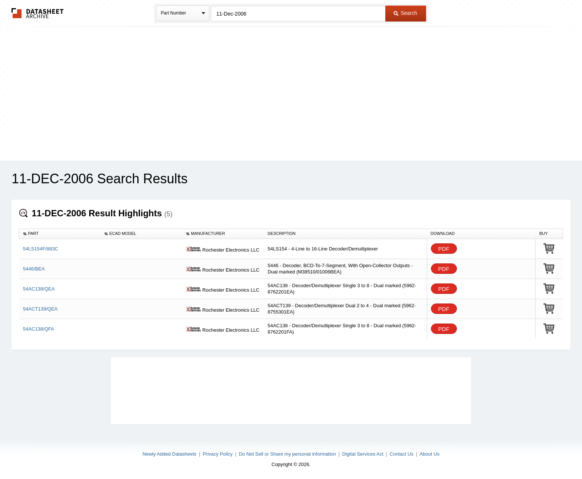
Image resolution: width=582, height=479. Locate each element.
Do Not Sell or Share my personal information (287, 454)
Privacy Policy (218, 454)
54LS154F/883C (40, 249)
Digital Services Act (362, 454)
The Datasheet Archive (38, 13)
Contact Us (401, 454)
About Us (429, 454)
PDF (443, 249)
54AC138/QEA (39, 289)
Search (405, 13)
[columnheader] (60, 234)
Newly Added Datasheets (169, 454)
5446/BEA (34, 269)
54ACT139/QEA (40, 309)
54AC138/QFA (38, 329)
